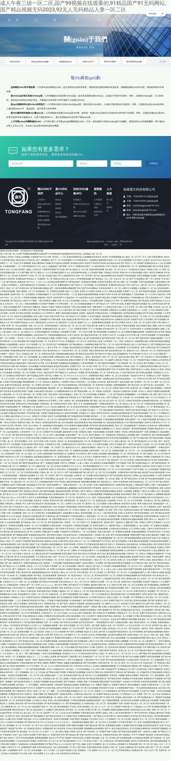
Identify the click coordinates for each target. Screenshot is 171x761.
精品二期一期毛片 (33, 428)
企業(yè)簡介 (16, 61)
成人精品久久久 (27, 338)
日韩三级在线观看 (78, 313)
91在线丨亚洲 (75, 712)
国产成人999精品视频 (97, 641)
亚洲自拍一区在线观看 (116, 353)
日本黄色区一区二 (110, 347)
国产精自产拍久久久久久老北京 (58, 750)
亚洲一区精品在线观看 (101, 503)
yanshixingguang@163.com (146, 211)
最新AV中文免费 (97, 588)
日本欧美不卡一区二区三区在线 (54, 619)
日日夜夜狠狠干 (75, 606)
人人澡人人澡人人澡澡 (113, 575)
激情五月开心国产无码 (144, 609)
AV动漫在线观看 (46, 372)
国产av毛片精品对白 (155, 503)
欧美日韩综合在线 (44, 753)
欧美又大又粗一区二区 (135, 328)
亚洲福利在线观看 (15, 531)
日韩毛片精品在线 (51, 466)
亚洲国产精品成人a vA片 (24, 328)
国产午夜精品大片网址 (148, 672)
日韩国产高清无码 (23, 725)
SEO (106, 251)
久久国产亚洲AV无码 (100, 644)
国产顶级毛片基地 (84, 534)
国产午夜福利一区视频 (73, 687)
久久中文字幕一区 (130, 313)
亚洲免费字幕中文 (57, 385)
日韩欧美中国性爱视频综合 (51, 550)
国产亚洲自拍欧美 (93, 344)
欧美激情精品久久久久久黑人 (30, 684)
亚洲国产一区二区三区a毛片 (54, 375)
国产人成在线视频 (57, 441)
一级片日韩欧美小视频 (47, 306)
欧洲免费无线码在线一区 (152, 406)
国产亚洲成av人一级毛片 (80, 363)
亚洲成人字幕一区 (110, 753)
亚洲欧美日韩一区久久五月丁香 (144, 756)
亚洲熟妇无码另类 (15, 700)
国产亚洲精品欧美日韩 (99, 444)
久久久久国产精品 (64, 316)
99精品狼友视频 (30, 584)
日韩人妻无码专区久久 (51, 356)
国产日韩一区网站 (137, 528)
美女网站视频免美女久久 (93, 472)
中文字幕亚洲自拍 (79, 266)
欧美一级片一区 (13, 597)
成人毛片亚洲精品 (119, 547)
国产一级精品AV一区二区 (22, 575)
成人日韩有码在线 (155, 310)
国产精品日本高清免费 (48, 588)
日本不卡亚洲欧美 (94, 750)
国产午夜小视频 (79, 750)
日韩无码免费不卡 (53, 491)
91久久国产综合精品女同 (33, 509)
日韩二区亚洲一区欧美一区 (55, 447)
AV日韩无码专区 (154, 538)
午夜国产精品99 (49, 456)
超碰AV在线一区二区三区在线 (48, 472)
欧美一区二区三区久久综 (131, 669)
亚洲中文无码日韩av (57, 475)
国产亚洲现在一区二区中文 (53, 566)
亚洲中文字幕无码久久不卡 (155, 428)
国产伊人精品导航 (140, 444)
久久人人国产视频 (139, 659)
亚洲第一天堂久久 (138, 397)
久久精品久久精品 (39, 706)
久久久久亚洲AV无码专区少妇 (60, 672)
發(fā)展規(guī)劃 (18, 67)
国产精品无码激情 (23, 319)
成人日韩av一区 (35, 431)
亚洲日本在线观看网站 (23, 322)
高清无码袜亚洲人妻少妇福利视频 (88, 428)
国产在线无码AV (142, 344)
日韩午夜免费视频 (146, 288)
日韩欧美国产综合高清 (43, 397)
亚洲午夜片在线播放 (104, 391)
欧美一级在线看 (22, 722)
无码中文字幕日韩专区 (140, 747)
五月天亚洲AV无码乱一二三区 (64, 300)
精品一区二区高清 (14, 547)
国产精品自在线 (113, 269)
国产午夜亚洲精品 (47, 485)
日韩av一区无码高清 (11, 631)
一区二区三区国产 (85, 491)
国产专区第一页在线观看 (153, 391)
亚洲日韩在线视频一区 (130, 553)
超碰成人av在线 (50, 547)
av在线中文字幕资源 (131, 687)
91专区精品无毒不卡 (86, 556)
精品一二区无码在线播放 (79, 675)
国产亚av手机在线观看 (33, 709)
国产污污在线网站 (136, 285)
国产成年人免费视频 (75, 638)
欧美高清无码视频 (23, 706)
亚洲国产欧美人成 (77, 344)
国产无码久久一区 (128, 269)
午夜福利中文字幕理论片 (70, 538)
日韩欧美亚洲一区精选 (16, 591)
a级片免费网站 (156, 394)
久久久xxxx (73, 619)
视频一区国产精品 (52, 612)
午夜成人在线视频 (22, 263)
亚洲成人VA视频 (143, 463)
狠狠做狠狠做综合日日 (41, 578)
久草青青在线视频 (29, 303)
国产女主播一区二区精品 (76, 500)
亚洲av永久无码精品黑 (32, 522)
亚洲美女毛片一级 (60, 675)
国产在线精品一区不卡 (128, 741)
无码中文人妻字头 (27, 641)
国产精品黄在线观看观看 (36, 394)
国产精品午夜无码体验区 (22, 441)
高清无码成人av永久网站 (140, 716)
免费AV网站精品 (130, 306)
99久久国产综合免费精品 (87, 294)
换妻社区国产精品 (105, 622)
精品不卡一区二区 (105, 453)
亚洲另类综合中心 (15, 628)
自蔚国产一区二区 (130, 297)
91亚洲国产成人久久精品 (34, 634)
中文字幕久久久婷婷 (141, 266)
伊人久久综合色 (46, 728)
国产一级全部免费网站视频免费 (63, 294)
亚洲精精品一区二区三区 (76, 347)
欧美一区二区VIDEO (84, 281)
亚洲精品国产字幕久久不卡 (102, 447)
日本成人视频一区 (115, 485)
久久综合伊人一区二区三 (13, 310)
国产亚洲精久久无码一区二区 (156, 369)
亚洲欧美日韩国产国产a (16, 381)
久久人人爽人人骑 (51, 759)
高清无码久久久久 (83, 503)
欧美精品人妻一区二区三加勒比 (56, 684)
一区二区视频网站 (21, 678)
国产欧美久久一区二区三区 (46, 425)
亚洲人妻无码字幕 (23, 578)
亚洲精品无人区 (124, 675)
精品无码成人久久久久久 (20, 422)
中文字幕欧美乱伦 (102, 600)
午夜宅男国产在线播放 (78, 725)
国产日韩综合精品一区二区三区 (50, 553)
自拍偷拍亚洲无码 (65, 647)
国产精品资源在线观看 (127, 737)
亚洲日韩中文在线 (106, 694)
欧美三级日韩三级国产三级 (28, 550)
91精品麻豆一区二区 (144, 413)
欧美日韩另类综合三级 (124, 350)
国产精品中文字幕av (103, 360)
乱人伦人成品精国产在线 (35, 712)
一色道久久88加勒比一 (9, 291)
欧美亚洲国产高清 (69, 559)
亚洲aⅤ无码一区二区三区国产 (70, 703)
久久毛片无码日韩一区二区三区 (138, 631)
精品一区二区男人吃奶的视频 (40, 459)
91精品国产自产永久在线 (40, 263)
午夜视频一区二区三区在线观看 (63, 572)
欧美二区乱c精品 (50, 400)
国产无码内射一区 (90, 737)
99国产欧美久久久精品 (140, 375)
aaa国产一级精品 (90, 612)
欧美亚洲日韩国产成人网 (74, 681)
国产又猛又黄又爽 (90, 332)
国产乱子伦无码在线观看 (24, 563)
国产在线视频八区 (161, 325)
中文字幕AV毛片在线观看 (97, 316)
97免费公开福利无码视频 (57, 606)
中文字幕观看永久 (137, 603)
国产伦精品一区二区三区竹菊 (155, 459)
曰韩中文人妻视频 (129, 294)
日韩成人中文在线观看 (12, 456)
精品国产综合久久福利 (141, 563)
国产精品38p (143, 306)
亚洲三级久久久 (150, 525)
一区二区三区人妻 (112, 588)
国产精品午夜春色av (16, 516)
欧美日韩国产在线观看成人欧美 (34, 650)
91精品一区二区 (129, 366)
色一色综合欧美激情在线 (113, 428)
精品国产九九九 (42, 413)
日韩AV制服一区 (141, 300)
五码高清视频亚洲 (42, 338)
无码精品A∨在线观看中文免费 (63, 338)
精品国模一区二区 (55, 394)
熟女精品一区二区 (145, 625)
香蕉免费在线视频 (88, 488)
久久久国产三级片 (28, 656)
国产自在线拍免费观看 (120, 541)
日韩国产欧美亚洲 (133, 406)
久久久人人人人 (47, 591)
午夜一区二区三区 (41, 441)
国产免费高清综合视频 (149, 516)
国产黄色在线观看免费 (115, 666)
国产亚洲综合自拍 (26, 647)
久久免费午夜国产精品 (32, 534)
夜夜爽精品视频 (145, 272)
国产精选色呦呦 (99, 338)
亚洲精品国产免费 (28, 753)
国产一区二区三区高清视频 (21, 506)
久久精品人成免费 (48, 662)
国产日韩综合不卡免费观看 (104, 619)
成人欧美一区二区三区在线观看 (69, 485)
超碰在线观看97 (157, 344)
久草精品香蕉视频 (77, 706)
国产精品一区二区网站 (32, 391)
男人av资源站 (35, 538)
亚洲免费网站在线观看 (101, 328)
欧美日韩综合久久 (66, 588)
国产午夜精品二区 (114, 403)
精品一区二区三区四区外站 (18, 294)
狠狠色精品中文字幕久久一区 (47, 556)
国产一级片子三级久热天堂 (28, 366)
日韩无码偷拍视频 (100, 534)
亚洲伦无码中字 (140, 597)
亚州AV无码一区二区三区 (48, 747)
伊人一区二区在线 (37, 678)
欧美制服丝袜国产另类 (48, 488)
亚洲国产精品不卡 (115, 606)
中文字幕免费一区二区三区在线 (39, 350)
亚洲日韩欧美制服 (96, 275)
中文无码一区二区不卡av (33, 731)
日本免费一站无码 (7, 319)
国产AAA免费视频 (53, 559)
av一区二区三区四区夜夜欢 (119, 756)
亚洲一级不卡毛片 (160, 400)
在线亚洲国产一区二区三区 (77, 441)
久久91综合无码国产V (124, 475)
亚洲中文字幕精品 (153, 528)
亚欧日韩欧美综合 (96, 356)
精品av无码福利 (56, 687)
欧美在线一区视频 (76, 378)
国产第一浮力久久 (148, 291)
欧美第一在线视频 (124, 497)
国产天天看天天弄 (106, 703)
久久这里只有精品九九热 (66, 756)
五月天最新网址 (72, 385)
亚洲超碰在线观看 (48, 603)
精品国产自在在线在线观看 (153, 478)
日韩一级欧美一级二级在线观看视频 (74, 406)
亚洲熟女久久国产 (153, 381)
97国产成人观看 (11, 616)
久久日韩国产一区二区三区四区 (118, 725)
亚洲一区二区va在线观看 (17, 332)
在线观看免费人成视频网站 (66, 494)
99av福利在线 (62, 366)
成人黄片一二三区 (65, 335)
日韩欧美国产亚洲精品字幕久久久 (21, 494)
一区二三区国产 (48, 756)
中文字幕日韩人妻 (49, 516)
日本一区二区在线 (107, 744)
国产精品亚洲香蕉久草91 (14, 566)
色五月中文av (156, 266)
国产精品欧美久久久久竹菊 (146, 447)
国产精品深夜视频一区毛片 (41, 675)
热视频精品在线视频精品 (69, 369)
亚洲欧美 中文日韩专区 (77, 459)
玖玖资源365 (95, 469)
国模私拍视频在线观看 (120, 716)
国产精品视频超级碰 (132, 544)
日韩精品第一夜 (46, 410)
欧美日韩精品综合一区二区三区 (142, 488)
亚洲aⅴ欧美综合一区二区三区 (115, 634)
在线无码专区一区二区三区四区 (75, 356)
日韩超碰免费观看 (36, 750)
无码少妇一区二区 (148, 356)
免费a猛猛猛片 (48, 534)
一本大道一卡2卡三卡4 (25, 344)
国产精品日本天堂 (31, 728)
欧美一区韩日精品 (33, 566)
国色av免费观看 (31, 310)
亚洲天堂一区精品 (41, 506)
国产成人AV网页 (118, 328)
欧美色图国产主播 (114, 709)
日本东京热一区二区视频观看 (152, 666)
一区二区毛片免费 (84, 338)
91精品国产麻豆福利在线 (33, 547)
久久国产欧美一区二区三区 (115, 578)
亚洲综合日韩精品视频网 (126, 581)
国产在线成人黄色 (142, 753)
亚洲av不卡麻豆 (47, 313)
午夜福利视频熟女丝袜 (57, 341)
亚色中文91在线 (151, 612)
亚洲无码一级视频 (117, 681)
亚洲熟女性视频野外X (155, 559)
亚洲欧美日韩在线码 (16, 419)
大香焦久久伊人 (99, 403)
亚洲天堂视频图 (143, 281)
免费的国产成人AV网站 (89, 553)
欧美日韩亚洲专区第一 (152, 575)
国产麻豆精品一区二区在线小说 (80, 375)
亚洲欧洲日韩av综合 (117, 291)
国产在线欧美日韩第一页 (36, 347)
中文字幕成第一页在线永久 (142, 506)
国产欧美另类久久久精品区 (21, 453)
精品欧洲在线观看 (63, 497)
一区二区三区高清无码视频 (27, 478)
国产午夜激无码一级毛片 (22, 697)
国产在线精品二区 (47, 366)
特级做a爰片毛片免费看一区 (95, 485)
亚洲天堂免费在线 (151, 522)
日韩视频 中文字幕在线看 (49, 325)
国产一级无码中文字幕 (115, 662)
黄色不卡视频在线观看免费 (158, 397)
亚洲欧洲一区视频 (34, 594)
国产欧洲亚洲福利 (162, 722)
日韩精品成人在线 (61, 363)
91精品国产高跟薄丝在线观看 (50, 584)
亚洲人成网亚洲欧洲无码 (104, 491)
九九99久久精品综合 (157, 300)
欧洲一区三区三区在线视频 (68, 306)
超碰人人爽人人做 (110, 719)
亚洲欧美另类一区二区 (128, 272)
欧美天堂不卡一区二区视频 (75, 416)
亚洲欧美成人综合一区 (98, 366)
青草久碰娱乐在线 (144, 509)
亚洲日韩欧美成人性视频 (47, 597)
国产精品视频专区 (37, 722)
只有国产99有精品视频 (12, 388)
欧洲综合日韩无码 (31, 497)
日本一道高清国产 (145, 572)
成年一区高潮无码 (143, 441)
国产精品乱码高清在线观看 (108, 525)
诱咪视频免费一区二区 (32, 388)
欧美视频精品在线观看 (12, 335)
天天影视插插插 (42, 385)
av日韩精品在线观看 (140, 744)
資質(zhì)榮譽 (119, 61)
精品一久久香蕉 (72, 297)
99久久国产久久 (133, 291)
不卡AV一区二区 (70, 584)
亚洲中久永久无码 (73, 509)
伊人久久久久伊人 (84, 463)
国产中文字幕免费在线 (149, 494)
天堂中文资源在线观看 (24, 744)
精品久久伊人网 (6, 328)
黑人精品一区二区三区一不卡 (134, 263)
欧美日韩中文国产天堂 (151, 544)
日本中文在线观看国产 (82, 644)
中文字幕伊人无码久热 (21, 559)
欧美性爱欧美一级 (43, 525)
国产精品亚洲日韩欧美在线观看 (117, 569)
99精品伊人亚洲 (42, 641)
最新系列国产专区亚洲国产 (110, 687)
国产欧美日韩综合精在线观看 (102, 431)
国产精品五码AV (114, 684)
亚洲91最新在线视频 (74, 731)
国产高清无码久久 (104, 488)
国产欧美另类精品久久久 (54, 709)
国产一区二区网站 (7, 344)
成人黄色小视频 (61, 737)
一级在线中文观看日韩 (121, 397)
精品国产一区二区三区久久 (14, 444)
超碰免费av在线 (141, 347)
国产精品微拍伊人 (76, 350)
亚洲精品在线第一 (85, 722)
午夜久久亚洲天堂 (125, 519)
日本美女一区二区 (160, 313)
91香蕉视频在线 (137, 303)
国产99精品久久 (61, 378)
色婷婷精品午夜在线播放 (53, 431)
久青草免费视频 (87, 369)
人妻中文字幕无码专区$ (157, 534)
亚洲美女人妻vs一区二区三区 (64, 578)
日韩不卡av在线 (117, 310)
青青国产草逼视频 (162, 703)
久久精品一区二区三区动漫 (153, 450)
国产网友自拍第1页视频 (56, 678)
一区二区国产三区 (57, 453)
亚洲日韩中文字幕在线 (113, 678)
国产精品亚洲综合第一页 (115, 356)
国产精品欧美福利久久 (23, 687)
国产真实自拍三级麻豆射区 (25, 703)
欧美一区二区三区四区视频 (85, 400)
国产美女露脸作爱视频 (157, 712)
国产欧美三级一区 (84, 325)
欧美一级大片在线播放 (17, 609)
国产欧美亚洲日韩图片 (154, 650)
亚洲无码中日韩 (56, 506)
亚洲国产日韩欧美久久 (123, 712)
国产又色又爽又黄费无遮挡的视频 (111, 559)
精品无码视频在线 (120, 360)
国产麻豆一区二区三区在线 (157, 603)
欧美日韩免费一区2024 (73, 550)
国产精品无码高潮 (53, 722)
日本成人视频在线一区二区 (61, 413)
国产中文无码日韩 (93, 634)
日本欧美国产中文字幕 (17, 759)
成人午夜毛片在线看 (27, 741)
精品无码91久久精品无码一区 (65, 303)
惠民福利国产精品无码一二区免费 (72, 425)
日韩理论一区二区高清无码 (107, 653)
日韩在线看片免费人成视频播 (116, 647)
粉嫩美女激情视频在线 (73, 669)
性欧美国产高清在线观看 (112, 322)
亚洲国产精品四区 (102, 303)
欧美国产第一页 (96, 575)
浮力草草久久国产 (90, 747)
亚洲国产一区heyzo (61, 434)
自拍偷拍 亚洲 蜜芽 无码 (53, 594)
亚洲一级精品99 (156, 634)
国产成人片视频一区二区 (55, 381)
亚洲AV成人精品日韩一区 (84, 700)
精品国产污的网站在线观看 (130, 653)
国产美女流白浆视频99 (146, 453)
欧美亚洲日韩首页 (150, 731)
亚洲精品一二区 (84, 756)
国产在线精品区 (85, 619)
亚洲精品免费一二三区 (53, 681)
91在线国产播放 (123, 375)
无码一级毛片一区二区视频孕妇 (13, 662)
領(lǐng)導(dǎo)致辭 (43, 62)
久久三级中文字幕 (114, 591)
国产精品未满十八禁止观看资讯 (152, 556)
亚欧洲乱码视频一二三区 (10, 606)
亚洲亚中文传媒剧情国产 (10, 619)
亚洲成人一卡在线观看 (52, 569)
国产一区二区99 (33, 591)
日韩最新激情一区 (74, 475)
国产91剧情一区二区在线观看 (146, 475)
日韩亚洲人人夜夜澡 (13, 509)
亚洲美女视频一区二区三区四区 (31, 638)
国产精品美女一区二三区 (102, 285)
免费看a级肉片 (64, 291)
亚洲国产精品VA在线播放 (71, 612)
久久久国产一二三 (46, 737)
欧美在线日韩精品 (131, 516)
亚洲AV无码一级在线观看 (131, 588)
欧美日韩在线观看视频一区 (121, 444)
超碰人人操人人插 (36, 466)
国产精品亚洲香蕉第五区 (96, 684)
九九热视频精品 (115, 372)
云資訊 (114, 251)
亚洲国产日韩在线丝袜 (55, 716)
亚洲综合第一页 (55, 600)
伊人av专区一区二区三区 (147, 584)
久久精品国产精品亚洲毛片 (117, 638)
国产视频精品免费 (20, 541)
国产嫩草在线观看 (98, 353)
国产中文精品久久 (28, 434)
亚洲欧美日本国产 (82, 272)
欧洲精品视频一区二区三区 (123, 456)
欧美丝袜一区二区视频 (140, 394)
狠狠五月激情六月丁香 (78, 366)
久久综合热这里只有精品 (26, 747)
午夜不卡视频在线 (155, 675)
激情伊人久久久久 (112, 609)
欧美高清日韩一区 (41, 575)
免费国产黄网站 (56, 669)
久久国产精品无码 (127, 378)
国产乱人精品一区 (100, 659)
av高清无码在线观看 (149, 687)
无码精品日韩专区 (34, 734)
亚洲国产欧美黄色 (105, 288)
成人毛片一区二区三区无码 (89, 584)
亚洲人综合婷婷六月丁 (154, 303)
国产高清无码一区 (135, 391)
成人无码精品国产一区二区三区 (92, 662)
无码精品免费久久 (78, 522)
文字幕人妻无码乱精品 (142, 622)
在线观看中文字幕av (71, 519)
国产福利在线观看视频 (153, 638)
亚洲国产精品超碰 (91, 744)
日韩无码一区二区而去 (136, 559)
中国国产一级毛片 (7, 360)
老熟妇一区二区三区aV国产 (73, 634)
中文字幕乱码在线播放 (134, 428)
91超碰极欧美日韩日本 (91, 263)
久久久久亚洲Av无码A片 (42, 725)
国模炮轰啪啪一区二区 (117, 459)
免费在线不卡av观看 (117, 316)
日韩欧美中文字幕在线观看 (151, 678)
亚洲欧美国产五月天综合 (100, 547)
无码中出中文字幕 (144, 385)
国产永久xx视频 (132, 662)
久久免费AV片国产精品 (27, 316)
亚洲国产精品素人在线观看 (77, 575)
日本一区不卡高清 (36, 447)
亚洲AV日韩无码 (33, 603)
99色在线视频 (42, 656)
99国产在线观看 (71, 616)
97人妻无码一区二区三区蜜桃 (94, 509)
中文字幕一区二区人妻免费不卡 (142, 647)
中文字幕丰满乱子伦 (151, 653)
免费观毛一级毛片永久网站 (144, 497)
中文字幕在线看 (61, 310)
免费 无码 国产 (113, 388)
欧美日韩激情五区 (101, 481)
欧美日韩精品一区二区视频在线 (102, 441)
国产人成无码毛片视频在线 (29, 313)
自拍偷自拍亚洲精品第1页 (122, 419)
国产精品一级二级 (97, 406)
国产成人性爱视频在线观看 (109, 731)
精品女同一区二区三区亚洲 (122, 466)
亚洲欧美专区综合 (110, 741)
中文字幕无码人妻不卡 (25, 385)
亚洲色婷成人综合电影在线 (127, 550)
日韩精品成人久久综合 (12, 644)
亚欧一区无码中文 (7, 722)
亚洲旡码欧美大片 (35, 609)
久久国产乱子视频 (147, 697)
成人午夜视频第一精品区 (20, 666)
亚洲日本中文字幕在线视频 (131, 278)
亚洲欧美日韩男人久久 (102, 463)
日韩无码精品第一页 (86, 391)
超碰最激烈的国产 (93, 706)
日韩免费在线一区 (25, 544)
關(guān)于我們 (85, 39)
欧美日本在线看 (32, 444)
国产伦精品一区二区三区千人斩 (97, 466)
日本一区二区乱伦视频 (65, 653)
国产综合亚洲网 (116, 481)
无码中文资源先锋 (120, 488)
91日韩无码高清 (85, 659)
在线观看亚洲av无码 (37, 541)
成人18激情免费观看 (110, 706)
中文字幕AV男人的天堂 (32, 456)
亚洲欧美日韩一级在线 (100, 528)
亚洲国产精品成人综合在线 (107, 700)
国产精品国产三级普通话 (67, 662)
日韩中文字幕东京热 (94, 678)
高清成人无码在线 (98, 388)
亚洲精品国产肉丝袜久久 (26, 285)
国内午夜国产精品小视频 (146, 332)
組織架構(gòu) (70, 61)
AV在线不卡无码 (127, 609)
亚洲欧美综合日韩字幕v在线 (129, 478)
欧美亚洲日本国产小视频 (22, 397)
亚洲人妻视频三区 (151, 438)
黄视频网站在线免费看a (94, 734)
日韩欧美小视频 (157, 578)
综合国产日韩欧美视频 (67, 513)
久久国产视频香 (94, 322)
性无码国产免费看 (46, 310)
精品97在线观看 (71, 419)
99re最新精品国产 (90, 410)
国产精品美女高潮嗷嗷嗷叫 (124, 400)
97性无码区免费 (33, 419)
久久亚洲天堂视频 (100, 450)
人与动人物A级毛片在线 (158, 316)
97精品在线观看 (128, 332)
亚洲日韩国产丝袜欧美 (108, 656)
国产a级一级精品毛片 (14, 569)
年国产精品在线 (90, 731)
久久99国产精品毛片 (97, 603)
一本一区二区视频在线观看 (133, 612)
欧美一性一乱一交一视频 (44, 697)
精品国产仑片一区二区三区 (143, 725)
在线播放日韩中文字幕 (154, 338)
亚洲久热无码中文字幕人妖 (90, 741)
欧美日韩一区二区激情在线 (37, 475)
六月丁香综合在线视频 (137, 503)
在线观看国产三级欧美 (89, 625)
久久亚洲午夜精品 (148, 553)
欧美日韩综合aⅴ (60, 666)
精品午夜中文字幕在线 (25, 266)
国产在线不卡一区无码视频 (82, 291)
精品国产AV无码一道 (17, 734)
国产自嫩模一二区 (86, 600)
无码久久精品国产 (123, 434)
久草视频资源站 (115, 319)
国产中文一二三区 (33, 288)
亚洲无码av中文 (40, 341)
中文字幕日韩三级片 (44, 563)
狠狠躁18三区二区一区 (14, 712)
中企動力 (110, 247)
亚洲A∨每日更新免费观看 (58, 706)
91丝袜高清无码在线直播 (44, 544)
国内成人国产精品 (162, 616)
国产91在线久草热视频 (152, 319)
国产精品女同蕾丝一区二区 (124, 463)
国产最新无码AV (144, 581)
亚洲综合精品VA (163, 356)
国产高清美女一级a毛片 (138, 634)
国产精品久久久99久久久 (31, 631)
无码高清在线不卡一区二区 (110, 294)
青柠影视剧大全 (60, 459)
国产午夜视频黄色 (60, 350)
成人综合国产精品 (49, 281)
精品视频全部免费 (137, 644)
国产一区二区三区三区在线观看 (103, 478)
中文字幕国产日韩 (123, 469)
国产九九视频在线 (64, 603)
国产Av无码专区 (141, 719)
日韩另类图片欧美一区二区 (63, 525)
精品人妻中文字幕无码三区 (63, 694)
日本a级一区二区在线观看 (134, 403)
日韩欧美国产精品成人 (124, 491)
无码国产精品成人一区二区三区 (136, 709)
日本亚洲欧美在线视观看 (138, 547)
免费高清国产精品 (137, 541)
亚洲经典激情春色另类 (33, 569)
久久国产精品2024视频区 (105, 369)
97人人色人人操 (159, 622)
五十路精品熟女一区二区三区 (94, 709)
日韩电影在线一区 (71, 506)
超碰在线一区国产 (45, 303)
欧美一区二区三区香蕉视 (133, 591)
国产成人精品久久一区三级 (77, 275)
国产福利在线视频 (47, 497)
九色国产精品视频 (148, 425)
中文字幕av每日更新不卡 (144, 656)
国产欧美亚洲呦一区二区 (95, 378)
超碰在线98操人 (66, 700)
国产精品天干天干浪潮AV (76, 322)
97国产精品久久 (43, 741)
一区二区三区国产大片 (80, 528)
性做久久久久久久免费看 (55, 638)
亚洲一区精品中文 (126, 347)
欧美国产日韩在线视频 (126, 281)
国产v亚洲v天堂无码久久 (65, 534)
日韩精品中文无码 (115, 650)
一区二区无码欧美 (89, 538)
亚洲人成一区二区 (125, 656)
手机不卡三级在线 (148, 594)
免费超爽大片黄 (28, 413)
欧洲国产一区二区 (142, 388)
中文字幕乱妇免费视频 (15, 475)
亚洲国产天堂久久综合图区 (142, 325)
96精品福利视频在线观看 (28, 653)
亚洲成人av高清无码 (159, 366)
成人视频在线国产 (51, 700)
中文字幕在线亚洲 (91, 550)
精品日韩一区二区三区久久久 (26, 488)
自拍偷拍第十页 (157, 463)
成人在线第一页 (146, 531)
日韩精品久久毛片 (17, 603)
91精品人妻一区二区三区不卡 (51, 478)
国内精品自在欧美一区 (94, 609)
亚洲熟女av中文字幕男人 (48, 406)
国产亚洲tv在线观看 (144, 378)
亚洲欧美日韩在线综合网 (54, 622)
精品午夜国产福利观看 (132, 575)
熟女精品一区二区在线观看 (25, 406)
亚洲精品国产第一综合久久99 (68, 544)
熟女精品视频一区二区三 (54, 509)
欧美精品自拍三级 (21, 538)
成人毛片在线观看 (65, 428)
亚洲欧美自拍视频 (80, 456)
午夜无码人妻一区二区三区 (70, 332)
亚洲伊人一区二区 (162, 609)
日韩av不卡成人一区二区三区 (99, 394)
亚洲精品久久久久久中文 (85, 525)
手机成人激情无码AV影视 (69, 488)
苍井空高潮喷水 (161, 363)
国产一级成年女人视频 (120, 528)
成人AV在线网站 (136, 638)
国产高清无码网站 (156, 444)
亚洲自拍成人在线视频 (125, 441)
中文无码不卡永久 (96, 725)
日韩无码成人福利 (12, 434)
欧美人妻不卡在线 (41, 322)
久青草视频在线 (136, 522)
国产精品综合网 (108, 344)
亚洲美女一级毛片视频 (33, 700)
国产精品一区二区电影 (32, 400)
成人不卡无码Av (109, 750)
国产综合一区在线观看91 (143, 616)
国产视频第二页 (100, 516)
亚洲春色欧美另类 (49, 335)
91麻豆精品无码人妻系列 (91, 719)
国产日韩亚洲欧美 (155, 263)
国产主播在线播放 (32, 659)
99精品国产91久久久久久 (80, 650)
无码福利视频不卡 (43, 300)
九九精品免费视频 (94, 500)
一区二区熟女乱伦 (106, 747)
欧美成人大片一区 (87, 506)
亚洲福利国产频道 (96, 381)
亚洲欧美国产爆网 (47, 653)
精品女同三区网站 (131, 481)
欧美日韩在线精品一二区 (125, 385)
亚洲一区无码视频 (90, 687)
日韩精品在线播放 (151, 335)
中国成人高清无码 (103, 397)
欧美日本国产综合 (57, 322)
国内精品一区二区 (106, 475)
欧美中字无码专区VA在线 (95, 269)
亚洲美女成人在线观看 (149, 706)
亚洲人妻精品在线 (33, 516)
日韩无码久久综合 (84, 450)
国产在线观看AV (63, 522)
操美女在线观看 (115, 297)
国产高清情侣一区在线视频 (27, 372)
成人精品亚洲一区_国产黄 (66, 328)
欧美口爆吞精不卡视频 (41, 269)
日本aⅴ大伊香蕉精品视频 (80, 285)
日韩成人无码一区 (153, 275)
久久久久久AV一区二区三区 (121, 597)
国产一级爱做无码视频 (49, 469)
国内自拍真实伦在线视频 (79, 353)
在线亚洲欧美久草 (104, 563)
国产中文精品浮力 (16, 513)
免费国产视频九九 (103, 691)
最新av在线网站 (132, 681)
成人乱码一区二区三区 (115, 406)
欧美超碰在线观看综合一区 (45, 463)
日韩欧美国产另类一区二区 (16, 459)
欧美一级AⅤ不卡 (75, 410)
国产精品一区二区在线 (75, 716)
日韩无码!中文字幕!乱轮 (70, 759)
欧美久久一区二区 (81, 547)
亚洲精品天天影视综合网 (132, 684)
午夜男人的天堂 (75, 737)
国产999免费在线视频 (47, 316)
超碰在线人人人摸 (77, 434)
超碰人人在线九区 (33, 275)
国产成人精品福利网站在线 (105, 281)
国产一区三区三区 (60, 563)
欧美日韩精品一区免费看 (93, 569)
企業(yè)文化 (95, 61)
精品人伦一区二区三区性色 (105, 566)
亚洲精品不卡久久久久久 (71, 472)
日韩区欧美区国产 (135, 438)
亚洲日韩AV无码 (57, 741)
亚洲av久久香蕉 (157, 375)
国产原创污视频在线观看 (52, 416)
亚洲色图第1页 (24, 600)
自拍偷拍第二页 (42, 297)
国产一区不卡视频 (41, 453)
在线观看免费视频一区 (47, 703)
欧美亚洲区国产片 (126, 719)
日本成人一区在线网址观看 (92, 306)
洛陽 (116, 247)
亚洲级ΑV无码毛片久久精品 (51, 444)
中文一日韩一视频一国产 (114, 472)
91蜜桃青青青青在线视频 (134, 650)
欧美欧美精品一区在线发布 (61, 531)
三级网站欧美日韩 (68, 450)
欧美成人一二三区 (98, 422)
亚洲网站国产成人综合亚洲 (54, 734)
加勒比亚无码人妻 (60, 285)
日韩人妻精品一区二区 (25, 297)
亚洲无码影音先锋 (94, 753)
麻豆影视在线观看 (139, 434)
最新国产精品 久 (116, 531)
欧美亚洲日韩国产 (90, 656)
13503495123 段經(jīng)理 (145, 202)
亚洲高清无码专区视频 (148, 372)
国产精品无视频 (79, 316)
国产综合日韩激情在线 (67, 391)
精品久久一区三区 (81, 597)
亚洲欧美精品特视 (17, 356)
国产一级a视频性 (43, 266)
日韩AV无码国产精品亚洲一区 (76, 444)
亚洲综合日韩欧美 (62, 313)
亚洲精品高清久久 (14, 534)
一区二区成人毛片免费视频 (19, 269)
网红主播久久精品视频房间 (109, 612)
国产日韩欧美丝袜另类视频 (78, 422)
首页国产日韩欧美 (150, 588)
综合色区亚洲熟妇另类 (117, 641)
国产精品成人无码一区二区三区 (34, 528)
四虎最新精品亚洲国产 (72, 569)
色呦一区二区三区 (159, 716)
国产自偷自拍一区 (157, 744)
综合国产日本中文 (137, 381)
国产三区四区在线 (139, 675)
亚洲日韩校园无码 (74, 263)
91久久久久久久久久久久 (77, 381)
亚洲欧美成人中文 (87, 691)
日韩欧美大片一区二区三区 (127, 619)
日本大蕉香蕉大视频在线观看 (76, 431)
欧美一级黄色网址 (94, 313)
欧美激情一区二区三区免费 (16, 375)
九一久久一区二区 (105, 712)
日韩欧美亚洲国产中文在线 (53, 275)
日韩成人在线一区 (130, 372)
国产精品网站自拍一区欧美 (59, 528)
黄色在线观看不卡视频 (136, 691)
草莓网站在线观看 (122, 538)
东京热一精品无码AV (45, 378)
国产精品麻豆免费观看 (33, 628)
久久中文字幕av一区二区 (36, 672)
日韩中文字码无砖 (33, 416)
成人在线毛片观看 (45, 363)
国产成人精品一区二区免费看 (125, 288)
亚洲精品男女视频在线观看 (132, 525)
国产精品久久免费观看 (154, 500)
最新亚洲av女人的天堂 (45, 328)
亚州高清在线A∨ (86, 566)
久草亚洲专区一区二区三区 (31, 438)
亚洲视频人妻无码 (90, 475)
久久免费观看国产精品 (124, 694)
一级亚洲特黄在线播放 (79, 728)
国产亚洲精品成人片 (145, 703)
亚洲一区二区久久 (100, 372)
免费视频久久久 (108, 434)
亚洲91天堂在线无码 (148, 619)
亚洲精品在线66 (146, 550)
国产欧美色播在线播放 (39, 294)
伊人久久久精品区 (14, 522)
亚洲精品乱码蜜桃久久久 (124, 413)
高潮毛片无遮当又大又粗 (110, 553)
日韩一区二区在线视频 (28, 363)
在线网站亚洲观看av (87, 616)
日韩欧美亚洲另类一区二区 (110, 410)
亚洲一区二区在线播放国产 (126, 431)
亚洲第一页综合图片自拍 (104, 513)
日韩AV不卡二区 (13, 753)
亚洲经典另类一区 (51, 609)
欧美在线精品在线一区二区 (79, 447)
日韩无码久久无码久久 (83, 672)
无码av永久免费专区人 (51, 388)
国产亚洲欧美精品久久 (141, 469)
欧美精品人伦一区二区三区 (82, 697)
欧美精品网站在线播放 (132, 319)
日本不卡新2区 (112, 272)
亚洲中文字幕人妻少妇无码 (109, 332)
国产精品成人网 (72, 741)
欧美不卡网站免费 (17, 491)
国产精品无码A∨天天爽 (134, 485)
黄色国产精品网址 (61, 372)
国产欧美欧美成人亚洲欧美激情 (51, 500)
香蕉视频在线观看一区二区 (75, 394)
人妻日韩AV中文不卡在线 (94, 666)
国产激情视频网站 (53, 634)
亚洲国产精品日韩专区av (103, 325)
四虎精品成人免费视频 (72, 656)
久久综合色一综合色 (107, 625)
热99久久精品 (145, 566)
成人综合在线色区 (161, 294)
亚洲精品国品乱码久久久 (34, 353)
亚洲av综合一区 (63, 581)
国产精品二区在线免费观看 (45, 581)
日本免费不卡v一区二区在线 (75, 641)
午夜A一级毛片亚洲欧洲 (153, 278)
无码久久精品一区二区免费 (118, 603)
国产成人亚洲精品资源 (122, 616)
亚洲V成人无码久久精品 (152, 472)
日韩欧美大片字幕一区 (113, 306)
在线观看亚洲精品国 (151, 728)
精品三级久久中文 (153, 644)
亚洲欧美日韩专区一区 (132, 322)
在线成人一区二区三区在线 (37, 572)
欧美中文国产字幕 (153, 328)
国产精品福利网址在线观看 (159, 659)
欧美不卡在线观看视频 (111, 263)
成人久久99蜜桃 (31, 513)
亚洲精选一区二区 (45, 285)
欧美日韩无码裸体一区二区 (144, 419)
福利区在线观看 (8, 691)
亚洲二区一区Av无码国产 (128, 566)
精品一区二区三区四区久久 (156, 403)
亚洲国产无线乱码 (119, 691)
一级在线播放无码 (102, 628)
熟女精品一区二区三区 (29, 737)
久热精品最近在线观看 (32, 335)
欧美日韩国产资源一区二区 (132, 500)
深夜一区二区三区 (36, 332)
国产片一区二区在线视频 (61, 266)
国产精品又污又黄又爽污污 (105, 722)
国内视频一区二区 (14, 731)
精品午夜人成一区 (44, 434)
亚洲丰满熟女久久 (37, 625)
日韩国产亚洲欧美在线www (52, 419)
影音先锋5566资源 (79, 278)
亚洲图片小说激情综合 (19, 750)
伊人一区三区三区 (82, 588)
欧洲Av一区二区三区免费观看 (119, 266)
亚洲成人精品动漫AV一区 (125, 703)
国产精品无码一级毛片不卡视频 (23, 306)
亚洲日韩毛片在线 (65, 547)
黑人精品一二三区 (94, 416)
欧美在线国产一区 (132, 425)
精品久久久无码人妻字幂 (94, 638)
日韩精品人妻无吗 (111, 278)
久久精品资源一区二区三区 (11, 400)
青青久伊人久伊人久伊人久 (45, 403)
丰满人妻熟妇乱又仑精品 (33, 622)
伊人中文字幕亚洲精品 (31, 619)
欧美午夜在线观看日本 (28, 500)
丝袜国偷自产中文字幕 (35, 491)
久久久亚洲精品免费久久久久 (58, 278)
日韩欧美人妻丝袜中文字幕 (124, 453)
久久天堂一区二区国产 (45, 481)
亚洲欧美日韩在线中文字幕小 (34, 606)
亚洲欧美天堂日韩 (122, 325)
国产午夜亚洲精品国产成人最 (77, 478)
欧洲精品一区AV (151, 422)
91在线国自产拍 (13, 650)
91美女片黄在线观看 (74, 734)
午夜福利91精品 (143, 366)
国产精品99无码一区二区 (105, 581)
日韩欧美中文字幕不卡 (45, 494)
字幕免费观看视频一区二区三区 (110, 544)
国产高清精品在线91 (35, 381)
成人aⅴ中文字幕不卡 (19, 503)
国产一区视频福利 (10, 756)
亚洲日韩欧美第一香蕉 (66, 463)
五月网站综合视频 (87, 385)
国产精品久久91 (103, 310)
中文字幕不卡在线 (15, 353)
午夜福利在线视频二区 (82, 531)
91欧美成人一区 (83, 388)
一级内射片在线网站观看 (17, 681)
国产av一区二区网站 (68, 556)
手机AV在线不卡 (19, 594)
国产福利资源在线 (159, 469)
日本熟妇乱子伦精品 (136, 275)
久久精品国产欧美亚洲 (110, 584)
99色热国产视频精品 (159, 734)
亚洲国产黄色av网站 (63, 644)
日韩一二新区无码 (132, 594)
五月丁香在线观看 (84, 403)
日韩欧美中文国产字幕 (9, 612)
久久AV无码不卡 (131, 556)
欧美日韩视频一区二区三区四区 (77, 631)
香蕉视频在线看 (41, 616)
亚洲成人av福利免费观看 (58, 650)
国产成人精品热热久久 (35, 716)
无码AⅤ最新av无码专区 (42, 666)
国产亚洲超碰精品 (151, 591)
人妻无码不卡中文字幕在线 (118, 422)
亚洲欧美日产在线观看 (153, 684)
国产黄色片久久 (154, 416)
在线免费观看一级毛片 (16, 350)
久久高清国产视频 (95, 278)
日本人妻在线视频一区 (119, 644)
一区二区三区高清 (10, 469)
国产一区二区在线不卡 (145, 363)
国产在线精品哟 (80, 647)
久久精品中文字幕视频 (14, 728)
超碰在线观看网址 (138, 538)
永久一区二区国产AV (19, 466)
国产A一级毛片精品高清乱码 (117, 734)
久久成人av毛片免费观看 (69, 719)
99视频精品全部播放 (111, 500)
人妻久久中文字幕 (95, 647)
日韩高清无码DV (60, 410)
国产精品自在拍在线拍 (84, 360)
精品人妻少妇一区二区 (124, 447)
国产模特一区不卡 (66, 272)
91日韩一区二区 (27, 556)
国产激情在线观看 (122, 747)
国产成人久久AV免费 (101, 572)
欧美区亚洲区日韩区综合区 (33, 450)
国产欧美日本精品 (139, 416)
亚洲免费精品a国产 (54, 519)
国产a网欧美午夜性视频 (127, 625)
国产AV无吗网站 (90, 669)
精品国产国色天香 (98, 591)
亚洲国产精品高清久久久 (157, 434)
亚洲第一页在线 (120, 438)
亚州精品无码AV (77, 269)
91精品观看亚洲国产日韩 (105, 375)
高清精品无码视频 (89, 288)
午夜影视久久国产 (154, 513)
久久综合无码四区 (17, 275)
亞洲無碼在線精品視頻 (65, 360)
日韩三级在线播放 (73, 622)
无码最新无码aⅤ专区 (48, 513)
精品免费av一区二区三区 (97, 522)
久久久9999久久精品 (137, 534)
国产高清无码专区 (86, 628)
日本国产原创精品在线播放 (27, 325)
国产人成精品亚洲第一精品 (122, 628)
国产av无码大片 (27, 425)
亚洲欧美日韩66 (81, 335)
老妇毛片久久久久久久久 (112, 494)
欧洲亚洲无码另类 (99, 650)
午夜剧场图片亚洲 (10, 363)
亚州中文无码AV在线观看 (54, 731)
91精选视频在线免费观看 (113, 425)
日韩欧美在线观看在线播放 (104, 497)
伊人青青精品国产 (73, 288)
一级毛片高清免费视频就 (51, 659)
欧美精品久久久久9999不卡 (43, 319)
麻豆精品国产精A (15, 497)
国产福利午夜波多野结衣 (29, 469)
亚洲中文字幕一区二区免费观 (97, 716)
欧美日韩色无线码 (33, 356)
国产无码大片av (56, 641)
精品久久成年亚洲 (28, 597)
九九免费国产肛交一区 (55, 625)
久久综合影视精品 (133, 472)
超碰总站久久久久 (73, 453)
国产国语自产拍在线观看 (128, 697)
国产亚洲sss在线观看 (60, 269)
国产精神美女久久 (88, 544)
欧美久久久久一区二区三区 (120, 659)
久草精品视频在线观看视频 (93, 594)
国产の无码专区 (18, 394)
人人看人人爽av (82, 469)
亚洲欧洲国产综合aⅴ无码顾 (101, 413)
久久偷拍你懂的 (55, 656)
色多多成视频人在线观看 (103, 438)
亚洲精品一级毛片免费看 (29, 485)
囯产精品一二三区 (49, 391)
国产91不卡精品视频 (64, 481)
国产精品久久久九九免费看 (14, 572)
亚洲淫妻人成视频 (25, 403)
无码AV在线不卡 (136, 335)
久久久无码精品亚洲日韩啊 (53, 288)
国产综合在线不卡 (7, 325)
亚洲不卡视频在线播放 (121, 563)
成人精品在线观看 (146, 481)
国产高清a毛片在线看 (69, 628)
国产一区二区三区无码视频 (30, 756)
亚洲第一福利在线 (158, 281)
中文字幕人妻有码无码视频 (135, 606)
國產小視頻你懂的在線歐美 (67, 319)
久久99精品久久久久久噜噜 (131, 700)
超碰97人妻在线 (115, 366)
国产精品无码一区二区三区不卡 (116, 335)
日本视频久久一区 (145, 294)
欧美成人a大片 (102, 297)
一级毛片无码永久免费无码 (14, 428)
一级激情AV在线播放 (26, 481)
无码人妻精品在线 (128, 584)
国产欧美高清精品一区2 (144, 519)
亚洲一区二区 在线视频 (28, 588)
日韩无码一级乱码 (84, 572)
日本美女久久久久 (12, 425)
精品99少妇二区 (65, 516)
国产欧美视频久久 (125, 300)
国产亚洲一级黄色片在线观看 (72, 609)
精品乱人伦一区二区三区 (133, 410)
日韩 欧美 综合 (113, 378)
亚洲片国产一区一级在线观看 (152, 681)
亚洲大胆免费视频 (90, 703)
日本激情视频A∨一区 (12, 272)
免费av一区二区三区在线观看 (117, 381)
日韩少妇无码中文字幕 (12, 622)
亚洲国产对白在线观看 (52, 438)
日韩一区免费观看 (14, 519)
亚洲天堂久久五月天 (72, 594)
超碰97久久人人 (84, 328)
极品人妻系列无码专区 (100, 419)
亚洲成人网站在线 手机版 (159, 719)
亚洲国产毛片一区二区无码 (81, 372)
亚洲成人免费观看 (12, 656)
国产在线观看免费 (123, 744)
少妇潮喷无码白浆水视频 (132, 731)
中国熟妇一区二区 (65, 597)
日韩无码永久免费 (7, 372)
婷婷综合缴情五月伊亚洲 (127, 722)
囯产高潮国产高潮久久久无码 (95, 606)
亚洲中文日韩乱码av (13, 391)
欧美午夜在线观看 (28, 553)
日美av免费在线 (114, 509)
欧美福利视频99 (108, 469)
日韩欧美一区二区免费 (83, 481)
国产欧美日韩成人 (146, 722)
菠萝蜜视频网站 (120, 391)
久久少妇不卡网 (97, 675)
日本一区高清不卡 (89, 622)
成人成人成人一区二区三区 (31, 719)
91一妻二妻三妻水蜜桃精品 (57, 712)
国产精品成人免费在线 (16, 288)
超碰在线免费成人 (89, 453)
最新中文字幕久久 (107, 550)
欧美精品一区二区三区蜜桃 (24, 378)
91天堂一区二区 (123, 506)
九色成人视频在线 (126, 753)
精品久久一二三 (33, 662)
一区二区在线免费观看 (145, 456)
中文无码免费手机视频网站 (21, 341)
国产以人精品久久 (37, 278)
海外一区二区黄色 (71, 553)
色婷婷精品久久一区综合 (137, 316)
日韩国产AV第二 (62, 344)
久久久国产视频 (22, 278)
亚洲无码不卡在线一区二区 (30, 281)
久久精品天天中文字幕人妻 (128, 341)
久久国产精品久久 (142, 350)
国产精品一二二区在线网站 (27, 691)
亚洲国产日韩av (68, 388)
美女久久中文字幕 (56, 744)
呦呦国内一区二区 (27, 472)
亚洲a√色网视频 (35, 375)
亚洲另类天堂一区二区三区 (109, 669)
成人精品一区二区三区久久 (116, 275)
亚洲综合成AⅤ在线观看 (106, 506)
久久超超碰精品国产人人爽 (138, 578)
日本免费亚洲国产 (133, 600)
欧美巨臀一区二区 (7, 706)
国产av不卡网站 (136, 422)
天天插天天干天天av (56, 347)
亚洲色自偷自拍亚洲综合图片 (32, 612)
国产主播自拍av (48, 522)
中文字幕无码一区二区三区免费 (90, 578)
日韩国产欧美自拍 (80, 603)
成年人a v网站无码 (7, 725)
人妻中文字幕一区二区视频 (57, 353)
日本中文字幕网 (115, 450)
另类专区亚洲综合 (85, 513)
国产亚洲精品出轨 (56, 616)
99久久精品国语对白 (66, 281)
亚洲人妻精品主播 (68, 325)
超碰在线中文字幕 (70, 438)
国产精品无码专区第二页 (91, 341)
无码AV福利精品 (51, 332)
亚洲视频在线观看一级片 (52, 631)
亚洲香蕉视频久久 (130, 531)
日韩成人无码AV (6, 263)
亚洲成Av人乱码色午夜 (147, 431)
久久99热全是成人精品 (112, 313)
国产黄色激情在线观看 (154, 485)
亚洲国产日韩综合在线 (74, 744)
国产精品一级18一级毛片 (82, 497)
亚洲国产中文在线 (43, 694)
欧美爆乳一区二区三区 (157, 597)
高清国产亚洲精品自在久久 (148, 269)
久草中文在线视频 (147, 341)
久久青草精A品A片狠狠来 (127, 672)
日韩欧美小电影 (85, 438)
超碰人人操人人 (13, 338)
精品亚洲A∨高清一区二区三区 (104, 363)
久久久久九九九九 (61, 728)
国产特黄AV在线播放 (147, 297)
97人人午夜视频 (95, 335)
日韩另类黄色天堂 (162, 288)
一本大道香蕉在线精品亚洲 (146, 694)
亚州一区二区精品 (51, 628)
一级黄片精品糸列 (69, 491)
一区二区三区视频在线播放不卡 (82, 310)
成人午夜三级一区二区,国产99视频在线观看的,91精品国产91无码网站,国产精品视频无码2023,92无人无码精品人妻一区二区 (51, 260)
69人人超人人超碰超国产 (48, 272)
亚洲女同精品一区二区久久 (138, 641)
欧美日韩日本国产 (10, 485)
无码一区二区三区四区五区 (34, 519)
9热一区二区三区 (146, 750)
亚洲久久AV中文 (109, 341)
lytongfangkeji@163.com (145, 216)
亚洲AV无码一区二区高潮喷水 (22, 300)
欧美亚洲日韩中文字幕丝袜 (90, 494)
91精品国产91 (111, 675)
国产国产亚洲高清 (155, 606)
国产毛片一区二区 (106, 350)
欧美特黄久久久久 (10, 647)
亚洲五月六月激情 (87, 297)
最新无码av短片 (18, 716)
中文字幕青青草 (101, 291)
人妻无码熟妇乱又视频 (45, 344)
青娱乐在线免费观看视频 (88, 300)
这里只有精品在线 (131, 494)
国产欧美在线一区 (134, 459)
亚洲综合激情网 (116, 556)
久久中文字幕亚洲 (26, 616)
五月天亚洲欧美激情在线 (139, 734)
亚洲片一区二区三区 (39, 600)
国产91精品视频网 (70, 600)
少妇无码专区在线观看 (129, 706)
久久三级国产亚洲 (69, 722)
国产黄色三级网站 (41, 669)
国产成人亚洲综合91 (31, 644)
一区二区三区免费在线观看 (46, 647)
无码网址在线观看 (57, 297)
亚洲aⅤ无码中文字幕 (108, 300)
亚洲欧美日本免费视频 (76, 678)
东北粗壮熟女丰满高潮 (118, 534)
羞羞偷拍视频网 (41, 744)
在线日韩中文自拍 (86, 303)
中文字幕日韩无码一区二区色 (129, 728)
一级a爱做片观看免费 (97, 266)
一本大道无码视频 (62, 697)
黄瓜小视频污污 (47, 644)
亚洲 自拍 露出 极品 (126, 363)
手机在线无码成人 (70, 541)
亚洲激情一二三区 (105, 400)
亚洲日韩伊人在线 (94, 347)
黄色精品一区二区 (89, 712)
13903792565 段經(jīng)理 (145, 207)
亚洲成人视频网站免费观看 (104, 672)
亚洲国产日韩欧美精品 (120, 303)
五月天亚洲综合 (133, 353)
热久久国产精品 (79, 753)
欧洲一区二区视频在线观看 (21, 581)
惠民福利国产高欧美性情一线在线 (117, 416)
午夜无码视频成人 (65, 400)
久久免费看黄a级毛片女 (63, 397)
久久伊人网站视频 (17, 347)
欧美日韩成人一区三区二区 (82, 581)
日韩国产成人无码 (102, 541)
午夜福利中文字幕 (52, 450)
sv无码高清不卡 (72, 625)
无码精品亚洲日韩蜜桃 (158, 547)
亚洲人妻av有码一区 (106, 538)
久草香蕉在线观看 (7, 297)
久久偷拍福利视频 (12, 528)
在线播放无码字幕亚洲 (66, 403)
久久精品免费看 (162, 341)
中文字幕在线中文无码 (138, 360)
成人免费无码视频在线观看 (133, 338)
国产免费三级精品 (99, 631)
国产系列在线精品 (94, 425)
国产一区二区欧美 (152, 285)
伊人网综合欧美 (38, 559)
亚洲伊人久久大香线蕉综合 (106, 697)
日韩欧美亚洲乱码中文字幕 (146, 466)
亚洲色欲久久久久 (69, 659)
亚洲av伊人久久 (133, 356)
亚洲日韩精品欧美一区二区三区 (62, 503)
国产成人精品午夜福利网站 (14, 672)
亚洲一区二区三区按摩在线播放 (156, 322)
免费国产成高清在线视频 (150, 662)
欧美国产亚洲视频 (41, 687)
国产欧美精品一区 (131, 678)
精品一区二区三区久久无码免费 (103, 728)
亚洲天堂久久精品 (128, 509)
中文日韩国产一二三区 (19, 675)
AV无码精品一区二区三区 (46, 291)
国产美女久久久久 (10, 500)
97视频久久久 (84, 419)
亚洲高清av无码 (48, 360)
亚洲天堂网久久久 (100, 531)
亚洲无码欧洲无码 (27, 291)
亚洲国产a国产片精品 (108, 737)
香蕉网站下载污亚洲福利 (118, 522)
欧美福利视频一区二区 (16, 416)
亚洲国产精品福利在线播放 (136, 310)
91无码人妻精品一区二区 (83, 516)
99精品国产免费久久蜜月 (145, 491)
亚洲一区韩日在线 (148, 353)
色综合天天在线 (71, 566)
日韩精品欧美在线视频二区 (155, 410)
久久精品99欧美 (98, 272)
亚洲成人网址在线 (15, 709)
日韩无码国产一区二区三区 (100, 456)
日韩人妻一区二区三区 (125, 344)
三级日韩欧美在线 (109, 519)
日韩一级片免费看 (35, 759)
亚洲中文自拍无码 (57, 575)
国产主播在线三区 (122, 513)
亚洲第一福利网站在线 (105, 385)
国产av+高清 (158, 272)
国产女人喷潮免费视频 (38, 503)
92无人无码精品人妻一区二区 (28, 360)
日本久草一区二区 (121, 285)
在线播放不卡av (114, 338)
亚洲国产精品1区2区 (121, 394)
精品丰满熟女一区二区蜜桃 (145, 628)
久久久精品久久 (13, 556)
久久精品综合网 (132, 666)
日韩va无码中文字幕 (35, 369)
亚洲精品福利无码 (49, 428)
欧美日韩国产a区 (127, 388)
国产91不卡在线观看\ (12, 450)
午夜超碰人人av (140, 712)
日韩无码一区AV (21, 431)
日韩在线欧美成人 (86, 541)
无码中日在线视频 (61, 725)
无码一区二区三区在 (151, 700)
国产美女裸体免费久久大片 (70, 747)
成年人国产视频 (145, 313)
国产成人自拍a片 (7, 744)
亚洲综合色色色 (101, 319)
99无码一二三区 (59, 263)
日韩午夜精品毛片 (29, 272)
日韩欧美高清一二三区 (156, 691)
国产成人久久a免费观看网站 (97, 681)
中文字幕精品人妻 (144, 400)
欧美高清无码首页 (81, 413)
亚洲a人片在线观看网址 (13, 584)
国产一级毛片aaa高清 (132, 450)
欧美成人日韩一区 (64, 456)
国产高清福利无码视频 (114, 594)
